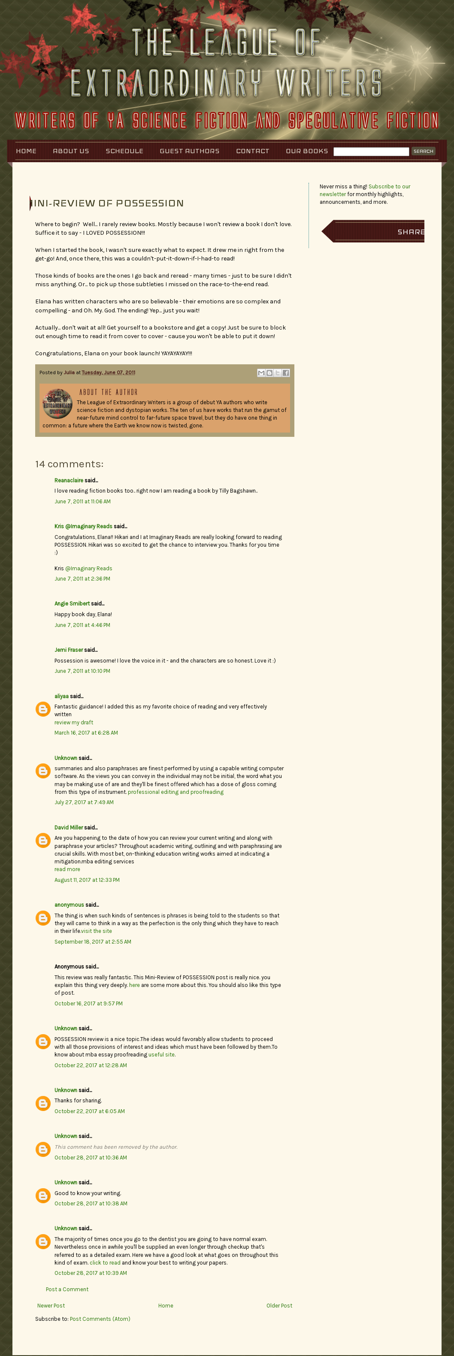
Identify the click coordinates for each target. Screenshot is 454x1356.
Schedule (124, 150)
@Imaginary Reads (88, 568)
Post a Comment (67, 1289)
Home (26, 150)
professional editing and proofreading (176, 792)
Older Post (279, 1305)
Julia (70, 372)
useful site (161, 1054)
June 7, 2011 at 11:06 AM (82, 501)
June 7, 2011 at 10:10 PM (82, 671)
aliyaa (61, 696)
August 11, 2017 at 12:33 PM (87, 880)
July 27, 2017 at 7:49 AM (84, 802)
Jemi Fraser (68, 650)
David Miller (68, 827)
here (134, 985)
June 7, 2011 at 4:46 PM (82, 625)
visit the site (96, 931)
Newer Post (51, 1305)
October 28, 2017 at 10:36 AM (90, 1157)
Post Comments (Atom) (100, 1319)
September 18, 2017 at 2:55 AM (92, 941)
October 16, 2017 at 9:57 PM (88, 1003)
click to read (105, 1262)
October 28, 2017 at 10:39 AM (90, 1273)
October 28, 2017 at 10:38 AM (90, 1203)
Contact (252, 150)
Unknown (65, 758)
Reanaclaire (68, 480)
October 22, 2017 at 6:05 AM (89, 1111)
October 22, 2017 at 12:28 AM (90, 1065)
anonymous (69, 905)
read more (67, 869)
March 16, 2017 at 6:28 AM (86, 732)
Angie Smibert (72, 603)
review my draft (73, 722)
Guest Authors (190, 150)
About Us (71, 150)
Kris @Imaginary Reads (83, 526)
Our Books (307, 150)
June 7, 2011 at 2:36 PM (82, 578)
